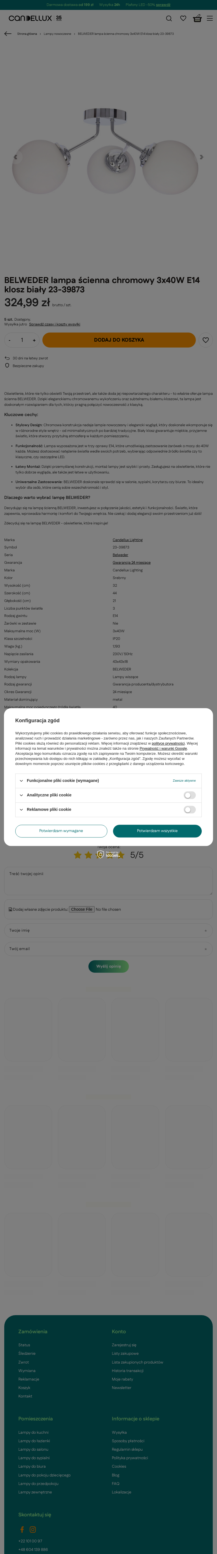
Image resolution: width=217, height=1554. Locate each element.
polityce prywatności (168, 743)
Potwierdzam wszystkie (157, 831)
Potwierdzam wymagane (61, 831)
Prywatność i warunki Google (163, 748)
